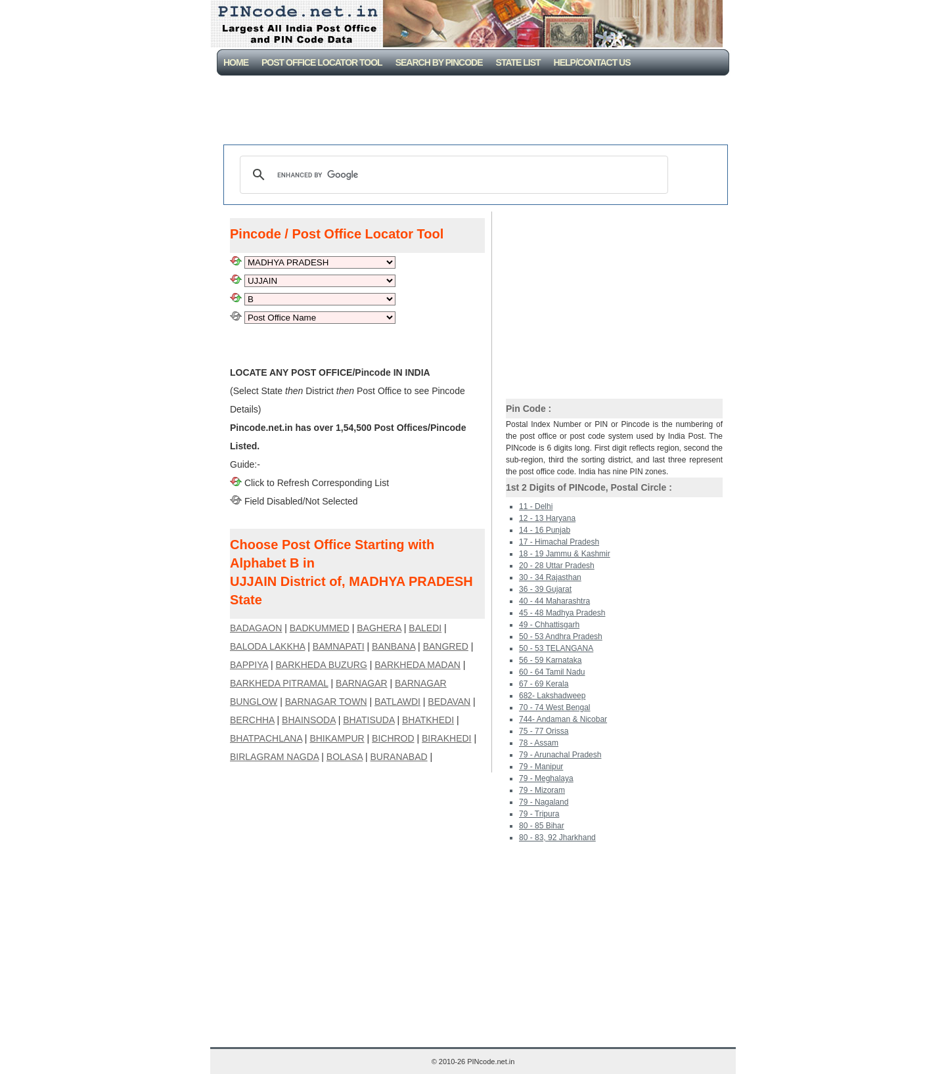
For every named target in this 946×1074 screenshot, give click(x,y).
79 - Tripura (539, 813)
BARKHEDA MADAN (417, 665)
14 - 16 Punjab (544, 530)
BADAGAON (256, 628)
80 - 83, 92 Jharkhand (557, 837)
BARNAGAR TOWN (326, 701)
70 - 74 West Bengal (555, 707)
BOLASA (345, 756)
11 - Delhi (535, 506)
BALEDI (425, 628)
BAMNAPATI (339, 646)
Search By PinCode (439, 62)
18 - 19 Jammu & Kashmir (564, 553)
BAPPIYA (249, 665)
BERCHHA (252, 720)
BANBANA (393, 646)
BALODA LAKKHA (267, 646)
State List (518, 62)
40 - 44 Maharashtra (554, 601)
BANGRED (445, 646)
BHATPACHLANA (266, 738)
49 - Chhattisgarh (549, 624)
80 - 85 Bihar (541, 825)
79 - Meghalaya (546, 778)
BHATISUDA (368, 720)
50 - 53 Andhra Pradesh (560, 636)
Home (235, 62)
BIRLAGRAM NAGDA (274, 756)
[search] (452, 175)
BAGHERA (379, 628)
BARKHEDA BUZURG (321, 665)
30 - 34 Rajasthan (550, 577)
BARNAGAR (362, 683)
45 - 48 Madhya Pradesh (562, 612)
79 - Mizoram (542, 790)
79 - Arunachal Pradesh (560, 754)
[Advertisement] (475, 111)
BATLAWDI (397, 701)
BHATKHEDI (428, 720)
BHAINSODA (309, 720)
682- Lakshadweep (552, 695)
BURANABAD (398, 756)
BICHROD (393, 738)
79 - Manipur (541, 766)
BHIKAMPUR (336, 738)
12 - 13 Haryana (547, 518)
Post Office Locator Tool (321, 62)
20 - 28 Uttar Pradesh (557, 565)
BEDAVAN (449, 701)
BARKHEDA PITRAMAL (279, 683)
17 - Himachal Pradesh (559, 542)
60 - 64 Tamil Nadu (552, 672)
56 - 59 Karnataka (550, 660)
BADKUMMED (319, 628)
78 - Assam (538, 743)
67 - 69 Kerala (543, 683)
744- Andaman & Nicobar (563, 719)
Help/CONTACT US (592, 62)
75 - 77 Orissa (543, 731)
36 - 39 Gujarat (545, 589)
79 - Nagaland (543, 802)
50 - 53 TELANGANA (556, 648)
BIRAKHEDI (446, 738)
